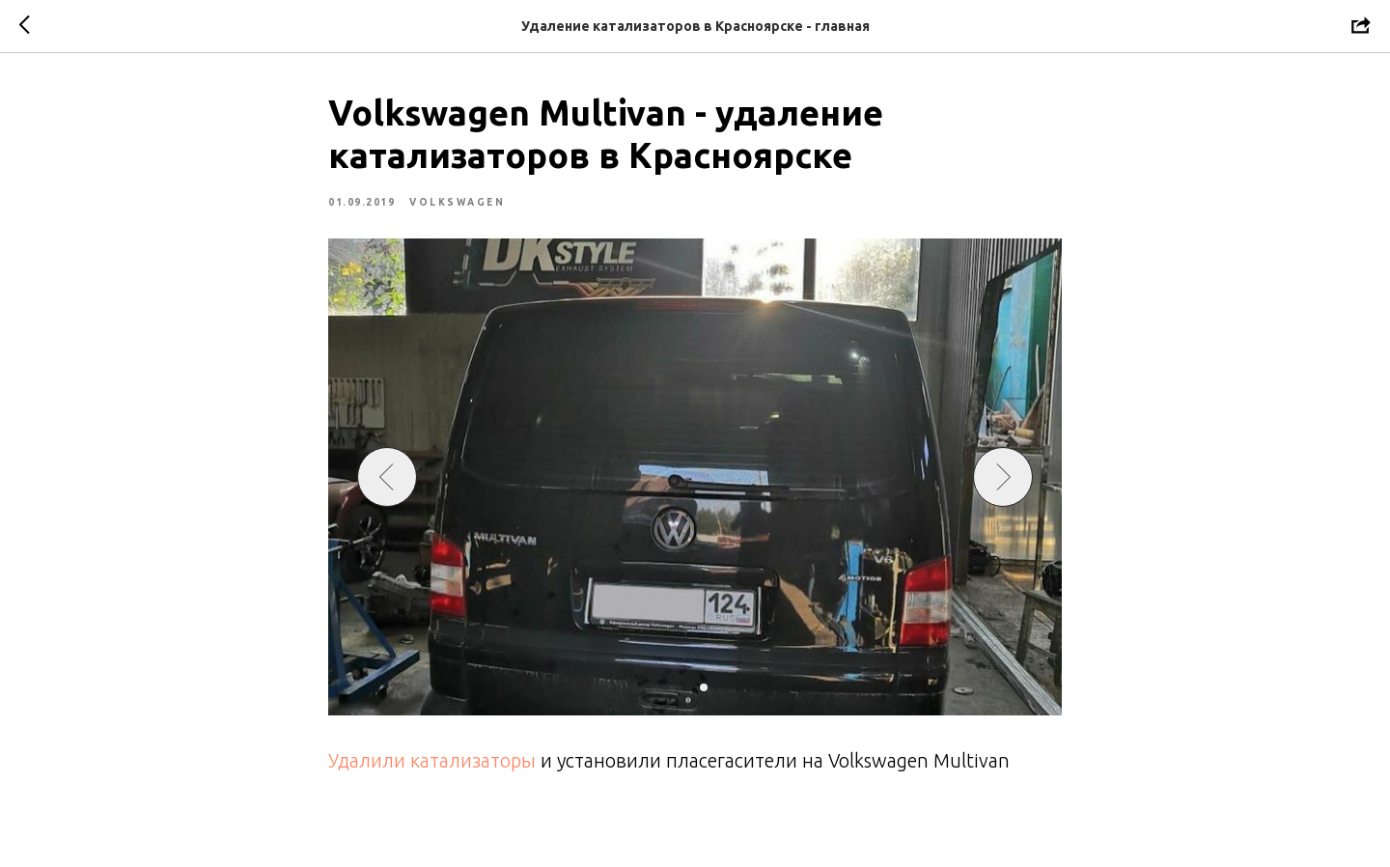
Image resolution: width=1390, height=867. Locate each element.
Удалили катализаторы (434, 760)
